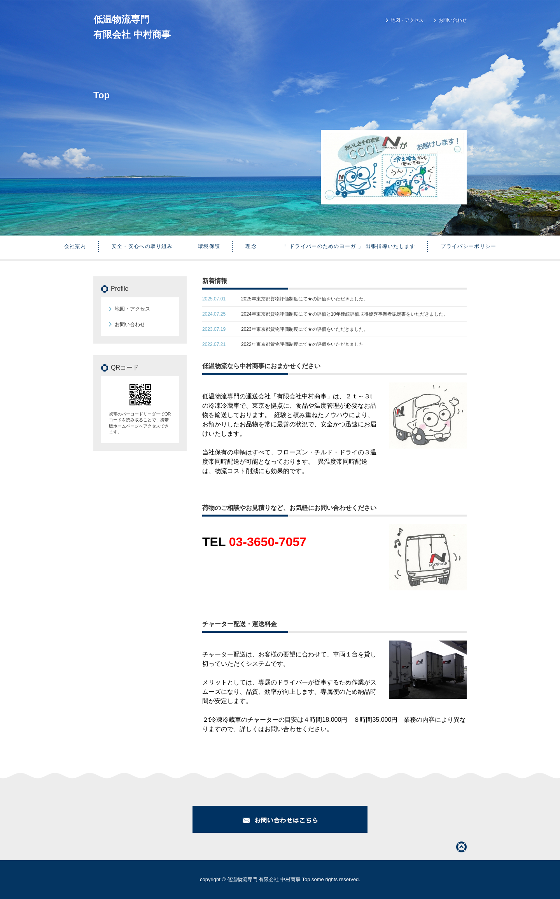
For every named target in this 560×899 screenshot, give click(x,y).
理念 (251, 246)
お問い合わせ (453, 20)
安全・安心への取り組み (142, 246)
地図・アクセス (407, 20)
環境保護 (209, 246)
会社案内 (75, 246)
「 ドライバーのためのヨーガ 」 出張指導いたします (349, 246)
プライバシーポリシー (468, 246)
